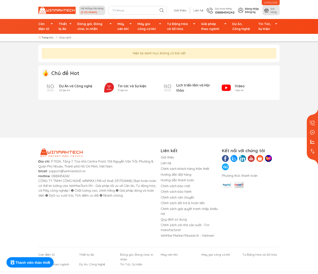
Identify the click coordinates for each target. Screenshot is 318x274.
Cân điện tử (46, 26)
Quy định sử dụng (174, 219)
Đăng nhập (252, 8)
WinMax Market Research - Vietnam (187, 235)
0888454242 (60, 176)
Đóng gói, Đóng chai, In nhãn (95, 26)
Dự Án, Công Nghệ (241, 26)
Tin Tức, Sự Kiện (269, 26)
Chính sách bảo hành (176, 191)
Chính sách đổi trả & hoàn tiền (183, 203)
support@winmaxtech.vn (67, 171)
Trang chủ (46, 37)
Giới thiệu (180, 10)
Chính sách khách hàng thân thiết (185, 169)
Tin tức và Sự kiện (132, 86)
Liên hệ (198, 10)
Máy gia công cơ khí (150, 26)
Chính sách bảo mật (175, 186)
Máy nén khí (125, 26)
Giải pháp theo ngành (215, 26)
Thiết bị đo (66, 26)
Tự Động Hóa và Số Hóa (182, 26)
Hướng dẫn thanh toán (177, 180)
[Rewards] (30, 262)
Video (240, 86)
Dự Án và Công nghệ (75, 86)
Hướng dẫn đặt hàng (176, 174)
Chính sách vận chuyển (177, 197)
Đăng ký (250, 12)
